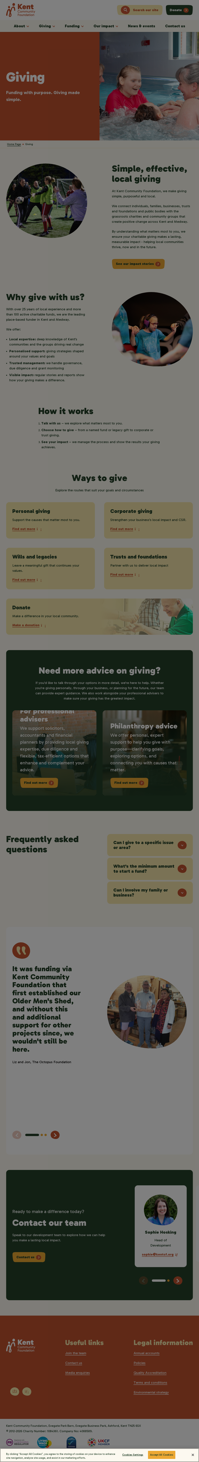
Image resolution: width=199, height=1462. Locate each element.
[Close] (193, 1457)
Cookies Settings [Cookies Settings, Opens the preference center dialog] (132, 1457)
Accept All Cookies (161, 1457)
